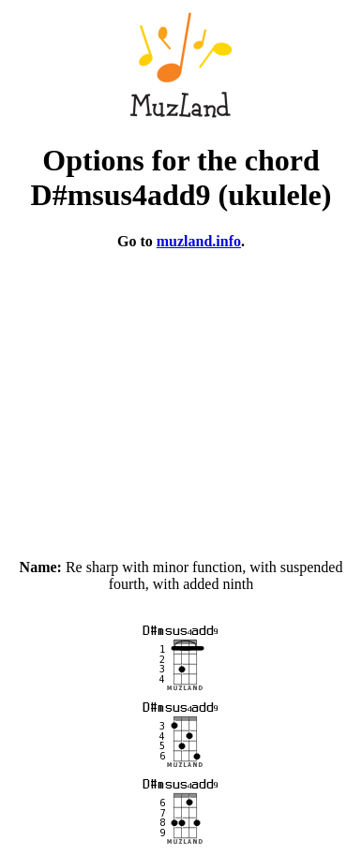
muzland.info (199, 241)
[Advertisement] (181, 396)
